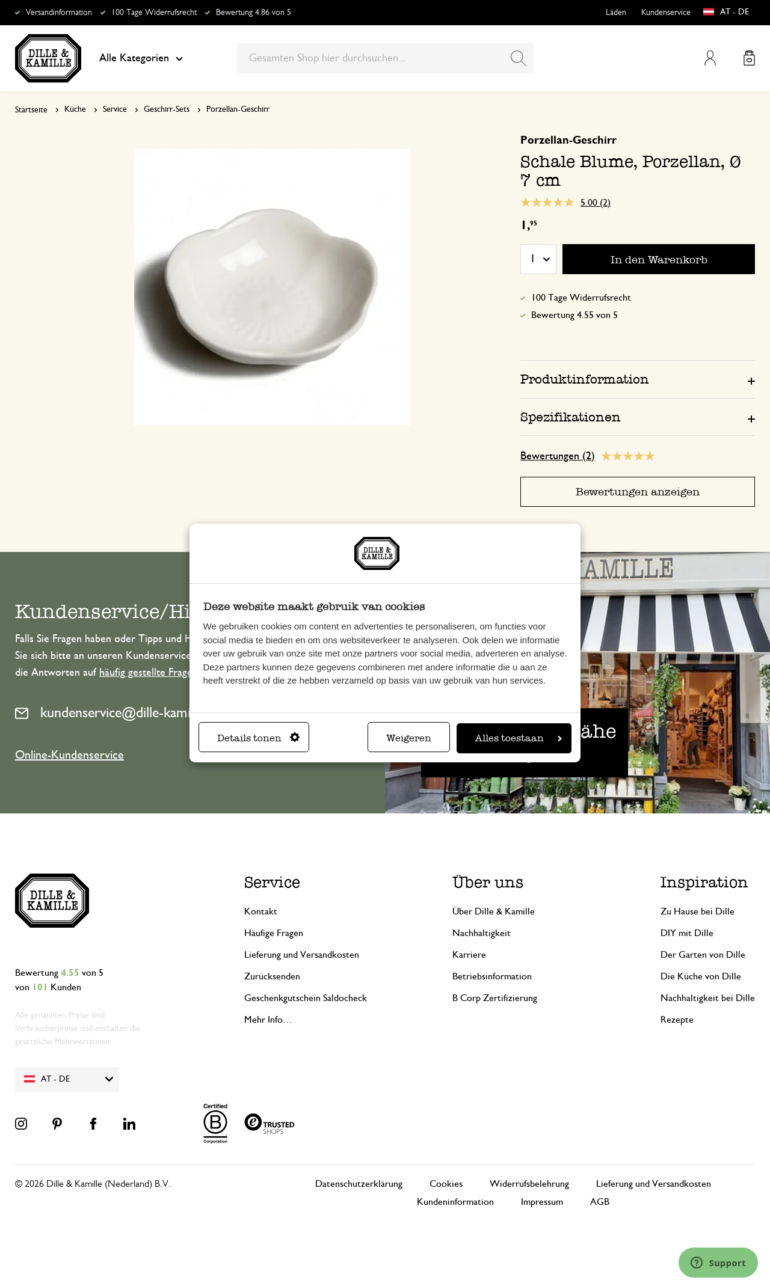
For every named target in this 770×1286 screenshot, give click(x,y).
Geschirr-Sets (166, 109)
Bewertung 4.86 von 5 (253, 12)
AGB (599, 1202)
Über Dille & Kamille (493, 911)
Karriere (469, 955)
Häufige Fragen (273, 933)
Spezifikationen (570, 416)
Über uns (487, 882)
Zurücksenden (272, 976)
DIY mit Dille (687, 933)
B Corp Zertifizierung (494, 998)
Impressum (542, 1202)
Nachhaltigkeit (481, 933)
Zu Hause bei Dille (698, 911)
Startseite (31, 110)
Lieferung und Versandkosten (301, 955)
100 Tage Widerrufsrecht (154, 12)
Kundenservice (666, 12)
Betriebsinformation (492, 976)
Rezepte (677, 1019)
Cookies (446, 1184)
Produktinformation (584, 379)
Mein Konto (710, 58)
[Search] (519, 58)
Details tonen (258, 738)
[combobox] (385, 58)
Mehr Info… (268, 1019)
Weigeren (408, 738)
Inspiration (704, 882)
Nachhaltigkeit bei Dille (708, 998)
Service (115, 109)
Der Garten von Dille (703, 955)
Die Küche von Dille (701, 976)
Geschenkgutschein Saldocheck (305, 998)
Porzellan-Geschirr (238, 109)
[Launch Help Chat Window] (718, 1263)
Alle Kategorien (141, 58)
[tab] (637, 378)
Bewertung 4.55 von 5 (574, 315)
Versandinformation (59, 12)
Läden (616, 12)
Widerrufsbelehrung (529, 1184)
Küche (75, 109)
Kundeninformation (455, 1202)
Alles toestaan (518, 738)
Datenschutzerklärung (358, 1184)
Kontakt (260, 911)
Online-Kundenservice (69, 755)
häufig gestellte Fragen (148, 672)
